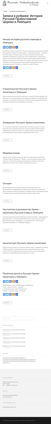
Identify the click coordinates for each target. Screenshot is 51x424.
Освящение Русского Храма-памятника (24, 122)
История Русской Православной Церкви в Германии (19, 359)
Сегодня (7, 183)
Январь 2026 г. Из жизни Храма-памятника (14, 337)
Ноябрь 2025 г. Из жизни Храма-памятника (14, 346)
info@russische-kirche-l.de (9, 407)
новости (5, 362)
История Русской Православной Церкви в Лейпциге (19, 361)
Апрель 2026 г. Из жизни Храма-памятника (14, 329)
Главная (5, 11)
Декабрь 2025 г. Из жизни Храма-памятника (14, 342)
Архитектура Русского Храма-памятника (24, 243)
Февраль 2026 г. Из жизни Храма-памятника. (14, 333)
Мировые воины (11, 153)
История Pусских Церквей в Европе (13, 358)
